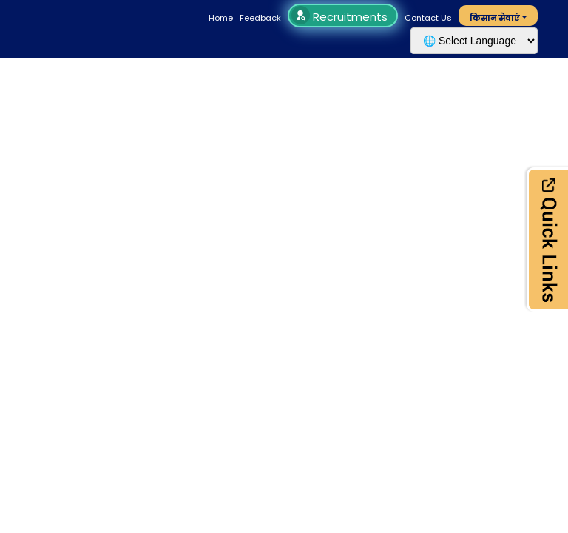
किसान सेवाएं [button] (495, 18)
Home (221, 18)
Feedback (260, 18)
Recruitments (341, 16)
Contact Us (428, 18)
